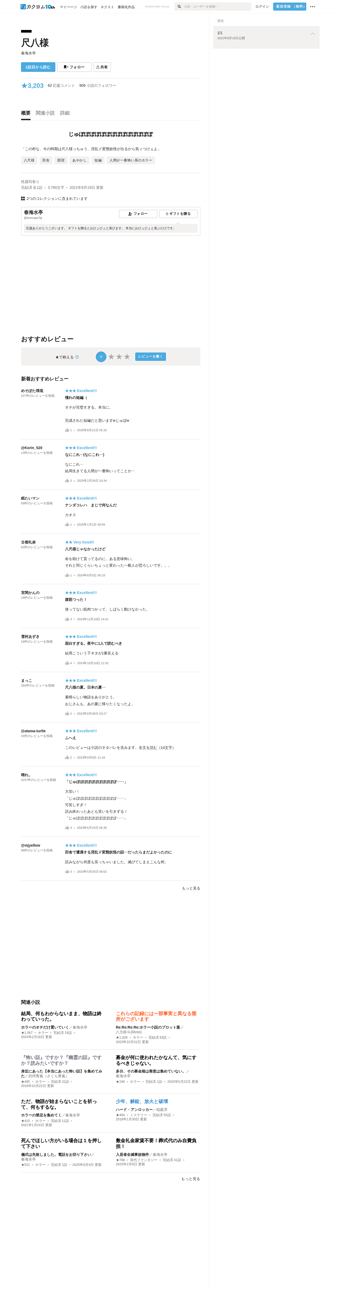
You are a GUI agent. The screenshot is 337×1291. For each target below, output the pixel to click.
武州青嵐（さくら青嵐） (48, 1076)
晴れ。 (26, 775)
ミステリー (138, 1115)
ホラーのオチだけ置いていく (45, 1027)
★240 (120, 1082)
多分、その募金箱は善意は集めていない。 (151, 1071)
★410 (25, 1121)
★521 (25, 1165)
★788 (120, 1160)
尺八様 (35, 43)
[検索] (179, 6)
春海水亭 (28, 53)
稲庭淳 (161, 1109)
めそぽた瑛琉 (32, 391)
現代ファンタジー (143, 1160)
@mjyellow (30, 845)
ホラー (43, 1033)
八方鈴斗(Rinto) (129, 1032)
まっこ (26, 680)
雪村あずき (30, 636)
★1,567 (27, 1033)
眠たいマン (30, 498)
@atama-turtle (33, 731)
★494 (120, 1115)
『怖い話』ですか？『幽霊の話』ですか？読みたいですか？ (61, 1060)
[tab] (27, 114)
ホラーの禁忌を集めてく (41, 1115)
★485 (25, 1082)
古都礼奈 (28, 542)
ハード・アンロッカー (134, 1109)
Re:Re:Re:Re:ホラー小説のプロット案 (148, 1027)
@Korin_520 (31, 448)
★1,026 (122, 1037)
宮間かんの (30, 593)
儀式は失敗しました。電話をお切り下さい (56, 1154)
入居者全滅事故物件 (132, 1154)
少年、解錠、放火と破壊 (142, 1101)
